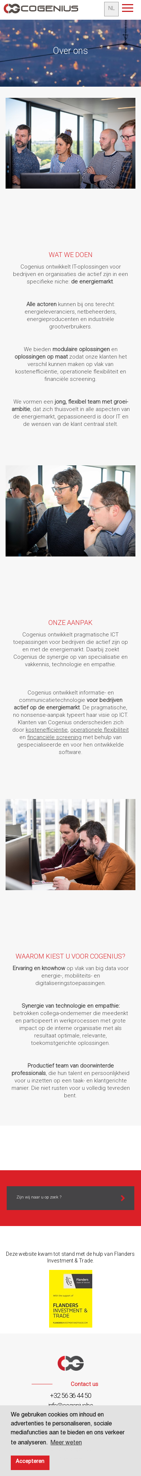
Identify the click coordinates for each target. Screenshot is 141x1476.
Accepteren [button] (30, 1462)
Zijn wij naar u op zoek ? (38, 1197)
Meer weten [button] (66, 1443)
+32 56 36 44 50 (70, 1395)
